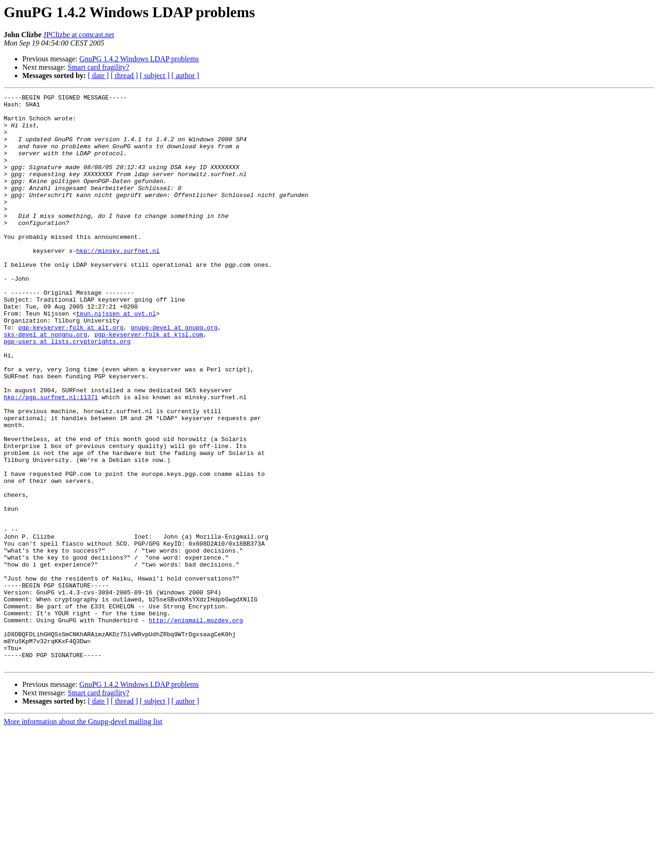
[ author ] (185, 75)
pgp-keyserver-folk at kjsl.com (148, 383)
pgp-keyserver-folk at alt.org (70, 374)
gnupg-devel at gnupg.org (174, 374)
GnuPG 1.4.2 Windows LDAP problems (139, 59)
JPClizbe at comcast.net (78, 35)
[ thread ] (124, 75)
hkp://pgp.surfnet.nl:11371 (51, 458)
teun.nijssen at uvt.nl (116, 358)
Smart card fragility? (98, 67)
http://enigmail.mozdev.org (196, 726)
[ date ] (98, 75)
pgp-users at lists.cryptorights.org (67, 391)
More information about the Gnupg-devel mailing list (83, 836)
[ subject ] (155, 75)
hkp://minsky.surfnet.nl (117, 282)
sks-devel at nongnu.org (45, 383)
